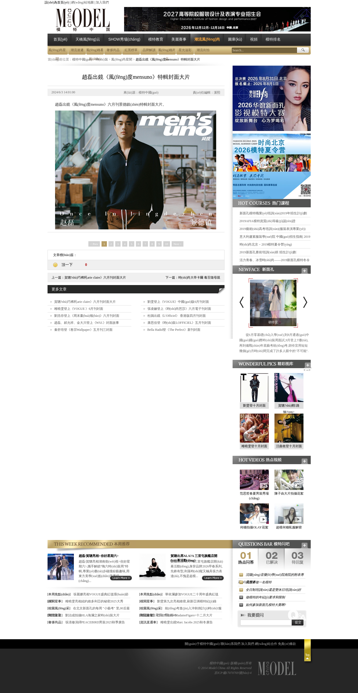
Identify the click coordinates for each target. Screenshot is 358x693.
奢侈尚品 (113, 50)
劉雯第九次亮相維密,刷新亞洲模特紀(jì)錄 (187, 601)
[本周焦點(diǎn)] (59, 594)
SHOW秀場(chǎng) (124, 39)
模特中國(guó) (82, 59)
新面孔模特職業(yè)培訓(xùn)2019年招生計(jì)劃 (273, 213)
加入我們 (102, 2)
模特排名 (273, 39)
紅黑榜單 (131, 50)
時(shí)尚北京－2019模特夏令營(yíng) (266, 244)
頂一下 (67, 265)
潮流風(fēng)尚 (207, 39)
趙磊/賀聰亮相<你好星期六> (99, 556)
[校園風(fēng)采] (59, 608)
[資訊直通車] (148, 622)
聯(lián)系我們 (230, 644)
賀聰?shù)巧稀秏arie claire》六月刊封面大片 (95, 277)
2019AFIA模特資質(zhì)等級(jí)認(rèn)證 (268, 221)
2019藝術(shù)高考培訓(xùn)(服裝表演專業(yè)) (273, 229)
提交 (298, 622)
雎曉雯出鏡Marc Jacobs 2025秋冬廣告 (186, 622)
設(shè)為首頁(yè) (57, 2)
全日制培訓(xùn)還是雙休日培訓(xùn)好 (273, 590)
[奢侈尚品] (55, 622)
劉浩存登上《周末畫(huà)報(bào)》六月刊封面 (87, 316)
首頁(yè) (60, 39)
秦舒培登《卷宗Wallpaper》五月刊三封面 (83, 330)
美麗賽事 (178, 39)
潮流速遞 (77, 50)
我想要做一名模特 (259, 582)
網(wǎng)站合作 (266, 644)
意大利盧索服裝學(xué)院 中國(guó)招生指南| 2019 (275, 237)
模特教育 (155, 39)
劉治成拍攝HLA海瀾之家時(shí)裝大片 (92, 615)
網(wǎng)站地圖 (82, 2)
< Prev (94, 244)
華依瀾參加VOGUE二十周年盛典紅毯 (191, 594)
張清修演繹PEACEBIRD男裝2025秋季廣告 (95, 622)
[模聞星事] (55, 601)
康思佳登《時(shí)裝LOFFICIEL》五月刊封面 (179, 323)
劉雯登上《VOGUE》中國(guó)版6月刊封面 (178, 302)
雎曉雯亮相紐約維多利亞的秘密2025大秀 (94, 601)
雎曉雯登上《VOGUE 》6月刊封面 (78, 309)
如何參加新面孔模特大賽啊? (266, 605)
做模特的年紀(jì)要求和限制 (265, 597)
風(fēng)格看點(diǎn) (95, 51)
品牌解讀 (149, 50)
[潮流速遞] (55, 615)
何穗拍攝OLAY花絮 (254, 527)
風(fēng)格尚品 (167, 51)
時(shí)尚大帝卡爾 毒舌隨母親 (199, 277)
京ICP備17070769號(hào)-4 (232, 673)
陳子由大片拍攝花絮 (288, 493)
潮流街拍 (203, 50)
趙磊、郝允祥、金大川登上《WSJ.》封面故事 (86, 323)
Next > (177, 244)
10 (166, 244)
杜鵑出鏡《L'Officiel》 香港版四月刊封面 (176, 316)
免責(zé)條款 (287, 644)
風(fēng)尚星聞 (57, 51)
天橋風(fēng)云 (87, 39)
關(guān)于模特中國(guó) (202, 644)
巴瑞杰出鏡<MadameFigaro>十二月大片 (185, 615)
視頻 (254, 39)
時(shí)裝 (102, 59)
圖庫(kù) (235, 39)
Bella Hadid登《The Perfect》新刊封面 (173, 330)
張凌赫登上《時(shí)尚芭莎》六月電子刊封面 (179, 309)
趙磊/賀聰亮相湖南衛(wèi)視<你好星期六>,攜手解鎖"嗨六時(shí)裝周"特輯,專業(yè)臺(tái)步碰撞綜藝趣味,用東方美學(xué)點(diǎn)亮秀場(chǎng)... (104, 571)
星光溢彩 (185, 50)
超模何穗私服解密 (289, 527)
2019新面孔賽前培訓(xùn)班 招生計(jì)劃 (268, 252)
